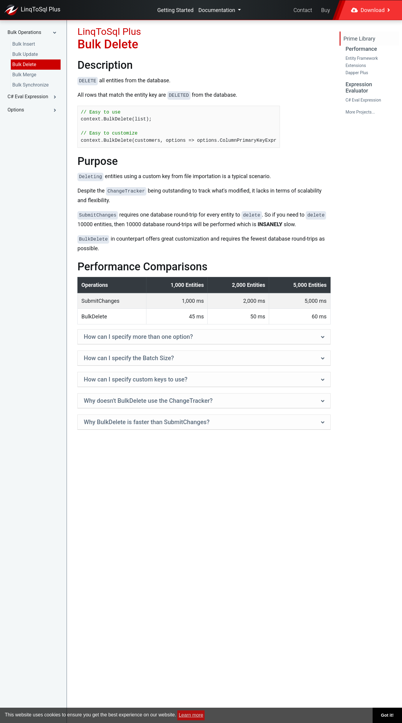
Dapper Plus (357, 72)
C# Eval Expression (363, 100)
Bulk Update (25, 54)
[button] (33, 32)
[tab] (204, 337)
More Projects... (360, 112)
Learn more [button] (191, 715)
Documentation (217, 10)
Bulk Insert (23, 44)
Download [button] (370, 10)
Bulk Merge (24, 74)
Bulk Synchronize (30, 85)
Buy (325, 10)
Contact (302, 10)
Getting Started (175, 10)
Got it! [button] (387, 715)
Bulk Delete (24, 64)
